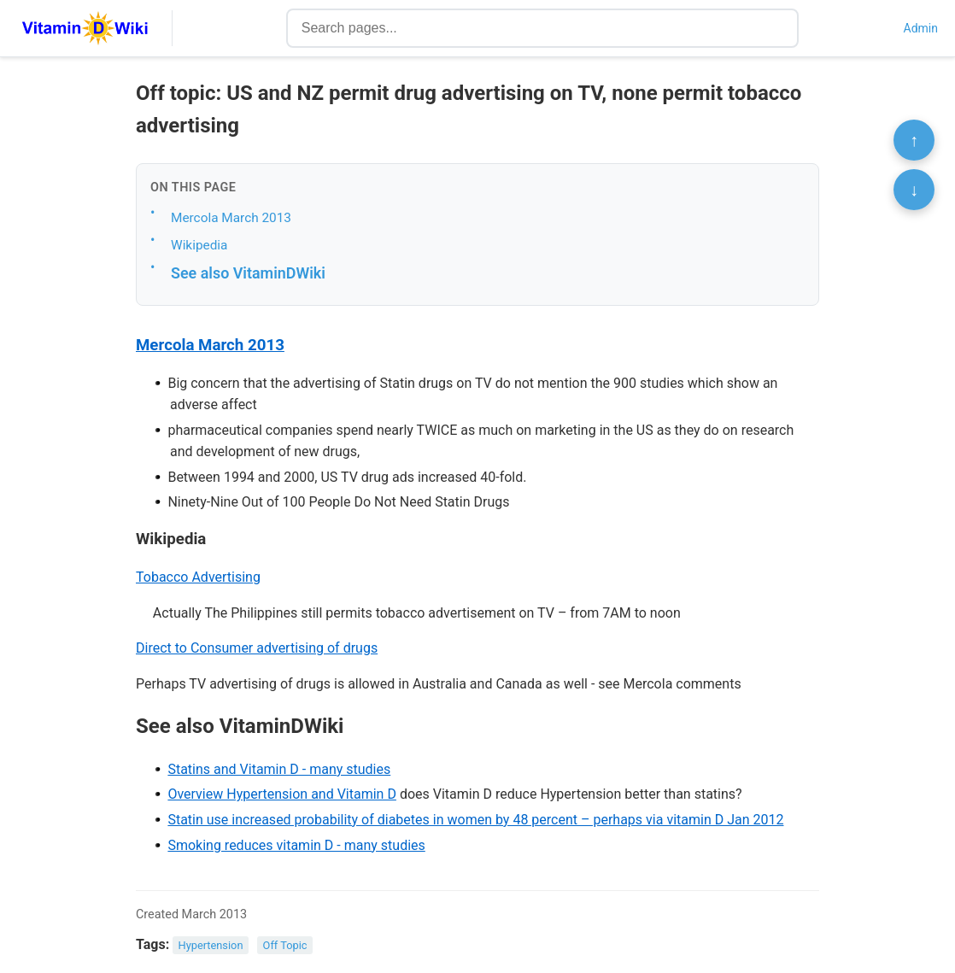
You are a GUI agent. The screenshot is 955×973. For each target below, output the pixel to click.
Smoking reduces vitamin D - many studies (296, 845)
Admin (921, 28)
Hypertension (211, 945)
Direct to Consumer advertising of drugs (257, 648)
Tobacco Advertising (198, 577)
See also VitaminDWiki (248, 273)
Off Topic (285, 945)
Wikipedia (199, 245)
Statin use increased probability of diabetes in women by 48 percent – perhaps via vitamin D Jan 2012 (475, 820)
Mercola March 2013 (231, 218)
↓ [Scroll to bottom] (914, 189)
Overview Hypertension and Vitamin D (281, 794)
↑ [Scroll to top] (914, 140)
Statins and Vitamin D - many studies (278, 769)
